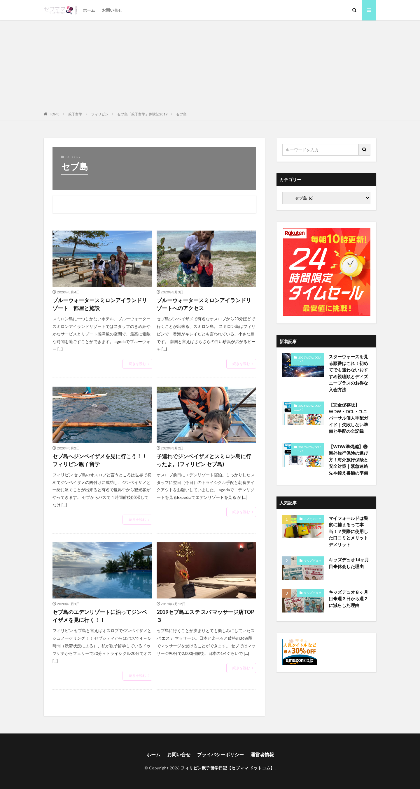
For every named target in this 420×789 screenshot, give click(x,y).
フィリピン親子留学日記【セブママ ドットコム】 (228, 767)
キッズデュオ (312, 560)
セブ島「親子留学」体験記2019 (142, 114)
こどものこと (312, 518)
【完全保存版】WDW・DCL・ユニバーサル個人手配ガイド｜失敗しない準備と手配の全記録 (348, 418)
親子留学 (75, 114)
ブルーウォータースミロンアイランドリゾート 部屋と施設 (99, 304)
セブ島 (181, 114)
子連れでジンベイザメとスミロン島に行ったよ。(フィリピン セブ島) (204, 460)
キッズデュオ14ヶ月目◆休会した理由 (349, 563)
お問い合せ (112, 10)
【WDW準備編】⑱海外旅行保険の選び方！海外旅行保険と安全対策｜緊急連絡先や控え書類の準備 (348, 459)
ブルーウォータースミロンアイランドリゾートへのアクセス (204, 304)
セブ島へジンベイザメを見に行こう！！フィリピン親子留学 (99, 460)
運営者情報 (262, 754)
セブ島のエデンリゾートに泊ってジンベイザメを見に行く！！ (99, 616)
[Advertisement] (210, 64)
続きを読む (137, 363)
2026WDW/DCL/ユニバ (307, 359)
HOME (54, 114)
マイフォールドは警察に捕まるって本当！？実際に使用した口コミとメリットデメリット (348, 531)
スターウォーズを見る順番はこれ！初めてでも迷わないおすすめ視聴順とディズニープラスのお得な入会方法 (348, 373)
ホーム (89, 10)
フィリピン (99, 114)
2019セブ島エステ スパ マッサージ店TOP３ (205, 616)
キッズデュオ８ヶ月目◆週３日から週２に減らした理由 (348, 598)
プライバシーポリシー (220, 754)
